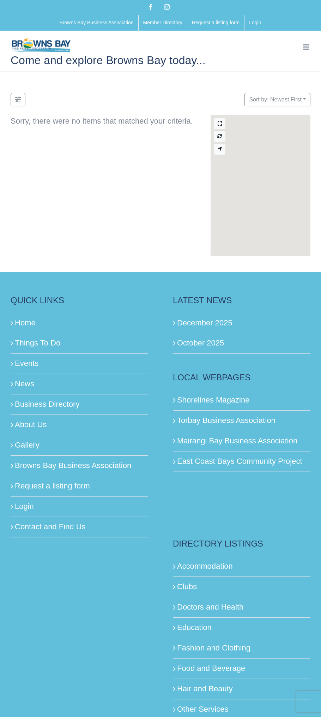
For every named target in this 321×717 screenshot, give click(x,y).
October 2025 (200, 342)
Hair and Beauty (205, 688)
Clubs (187, 586)
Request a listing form (52, 485)
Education (194, 627)
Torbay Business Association (226, 420)
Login (24, 506)
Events (26, 363)
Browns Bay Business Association (73, 465)
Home (25, 322)
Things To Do (37, 342)
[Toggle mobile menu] (306, 47)
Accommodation (205, 566)
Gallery (27, 445)
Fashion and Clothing (213, 647)
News (24, 383)
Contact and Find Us (50, 526)
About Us (31, 424)
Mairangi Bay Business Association (237, 440)
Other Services (203, 709)
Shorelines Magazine (213, 399)
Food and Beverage (211, 668)
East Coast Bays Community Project (239, 461)
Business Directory (47, 404)
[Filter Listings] (18, 99)
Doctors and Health (210, 607)
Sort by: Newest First (275, 99)
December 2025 (204, 322)
